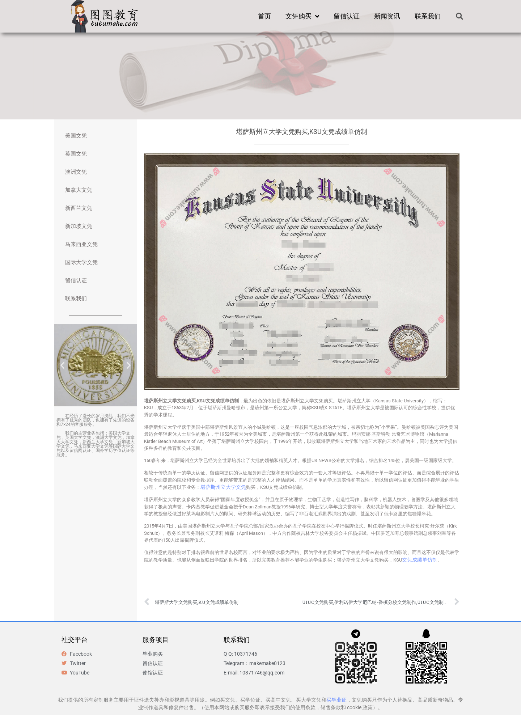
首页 (264, 16)
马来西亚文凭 (81, 244)
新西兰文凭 (78, 208)
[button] (459, 16)
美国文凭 (76, 135)
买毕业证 (336, 700)
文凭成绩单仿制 (419, 560)
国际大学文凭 (81, 262)
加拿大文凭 (78, 190)
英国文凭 (76, 154)
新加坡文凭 (78, 226)
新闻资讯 (387, 16)
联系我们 (428, 16)
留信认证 (347, 16)
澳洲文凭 (76, 172)
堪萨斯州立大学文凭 (223, 487)
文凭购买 (302, 16)
